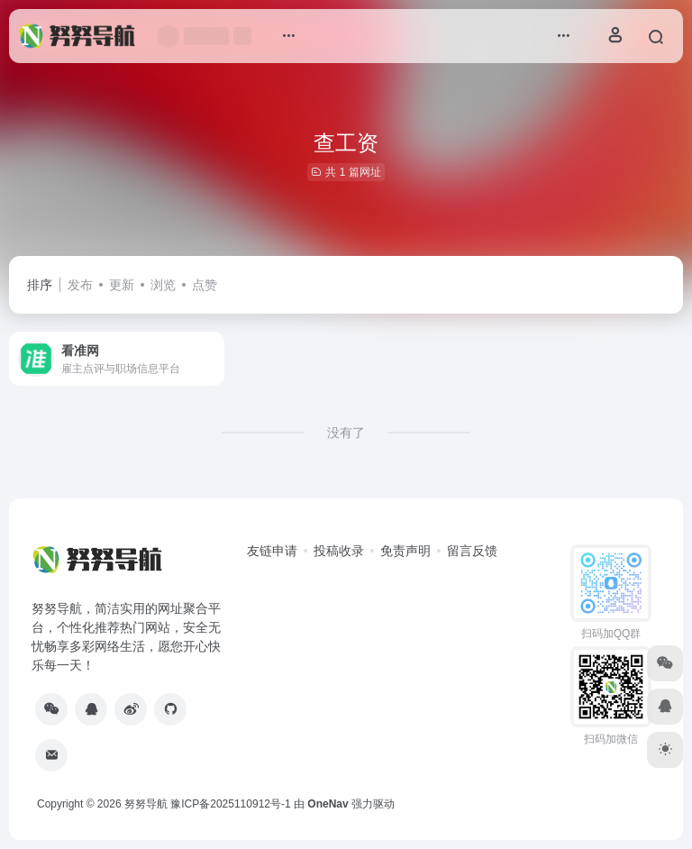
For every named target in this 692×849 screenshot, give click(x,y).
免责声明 (405, 550)
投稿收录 (339, 550)
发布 (80, 285)
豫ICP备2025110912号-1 (230, 804)
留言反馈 (472, 550)
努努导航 (146, 804)
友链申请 (272, 550)
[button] (289, 36)
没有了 (346, 432)
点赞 (204, 285)
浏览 (163, 285)
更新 (121, 285)
